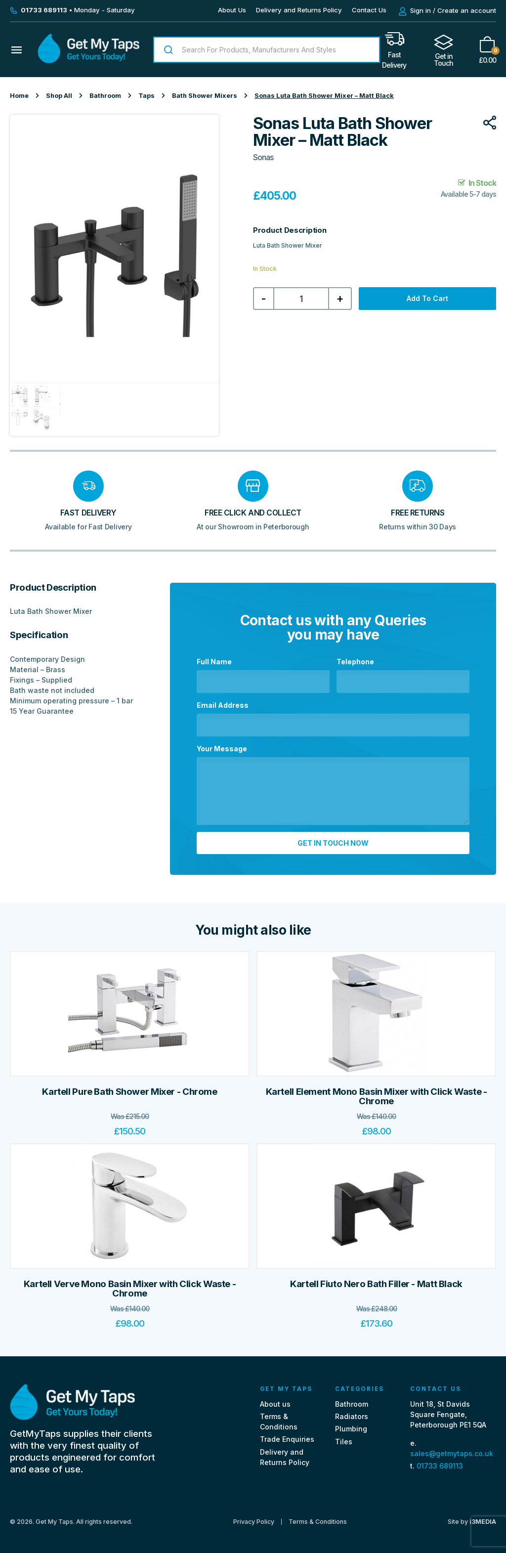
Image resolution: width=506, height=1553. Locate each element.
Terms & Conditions (318, 1521)
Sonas (263, 157)
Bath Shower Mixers (204, 95)
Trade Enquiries (287, 1438)
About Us (232, 10)
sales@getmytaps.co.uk (451, 1452)
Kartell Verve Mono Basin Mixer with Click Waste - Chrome (130, 1287)
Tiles (343, 1440)
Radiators (351, 1415)
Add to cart (427, 298)
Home (19, 95)
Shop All (59, 95)
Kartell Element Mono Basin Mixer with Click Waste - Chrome (376, 1095)
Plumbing (351, 1428)
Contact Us (369, 10)
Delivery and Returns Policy (299, 10)
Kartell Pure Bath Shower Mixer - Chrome (129, 1090)
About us (275, 1403)
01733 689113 (440, 1465)
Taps (146, 95)
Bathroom (105, 95)
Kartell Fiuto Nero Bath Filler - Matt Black (376, 1283)
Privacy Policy (253, 1521)
